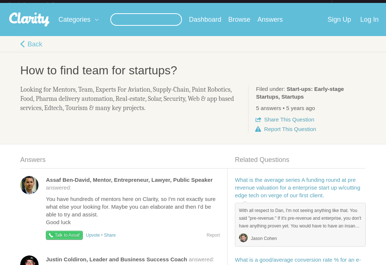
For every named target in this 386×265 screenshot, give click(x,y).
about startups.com (357, 4)
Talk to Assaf (67, 241)
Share (289, 125)
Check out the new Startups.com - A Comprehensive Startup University (251, 4)
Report (290, 135)
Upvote (93, 241)
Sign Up (339, 25)
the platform (38, 4)
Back (35, 50)
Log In (369, 25)
